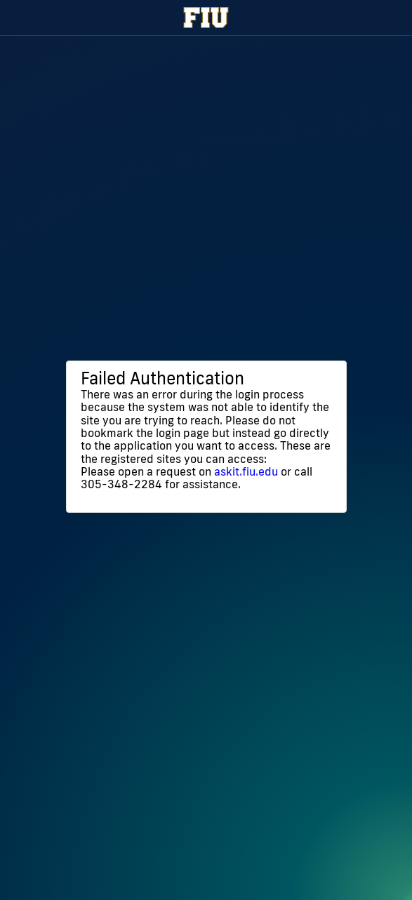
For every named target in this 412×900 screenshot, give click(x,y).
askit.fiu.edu (246, 471)
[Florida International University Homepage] (206, 17)
